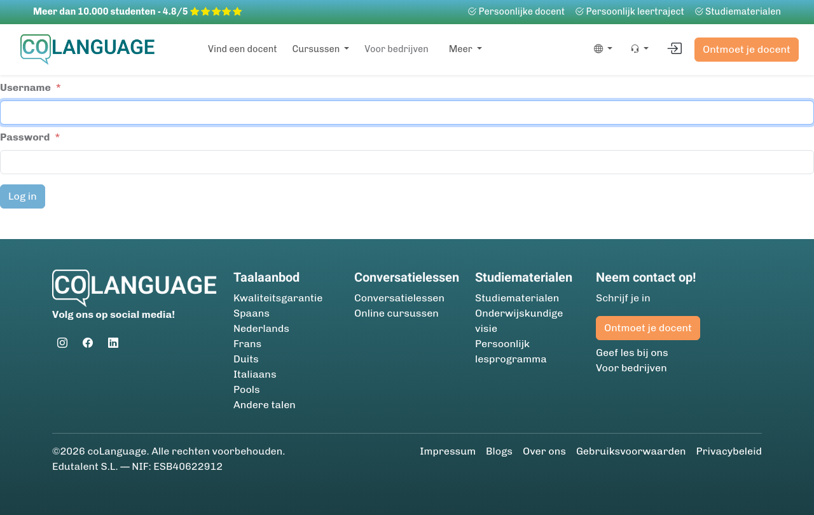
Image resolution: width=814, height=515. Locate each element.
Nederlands (261, 328)
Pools (246, 389)
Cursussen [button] (317, 49)
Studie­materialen (737, 11)
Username (25, 87)
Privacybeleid (729, 451)
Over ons (544, 451)
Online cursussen (396, 313)
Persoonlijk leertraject (629, 11)
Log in (22, 196)
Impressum (448, 451)
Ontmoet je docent (746, 49)
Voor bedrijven (396, 49)
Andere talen (264, 405)
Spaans (251, 313)
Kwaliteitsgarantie (277, 298)
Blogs (499, 451)
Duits (246, 359)
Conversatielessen (399, 298)
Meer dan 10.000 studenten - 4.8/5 (137, 11)
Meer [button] (461, 49)
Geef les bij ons (632, 353)
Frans (247, 344)
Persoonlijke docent (516, 11)
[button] (600, 50)
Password (25, 137)
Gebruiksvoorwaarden (631, 451)
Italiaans (255, 374)
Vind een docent (242, 49)
